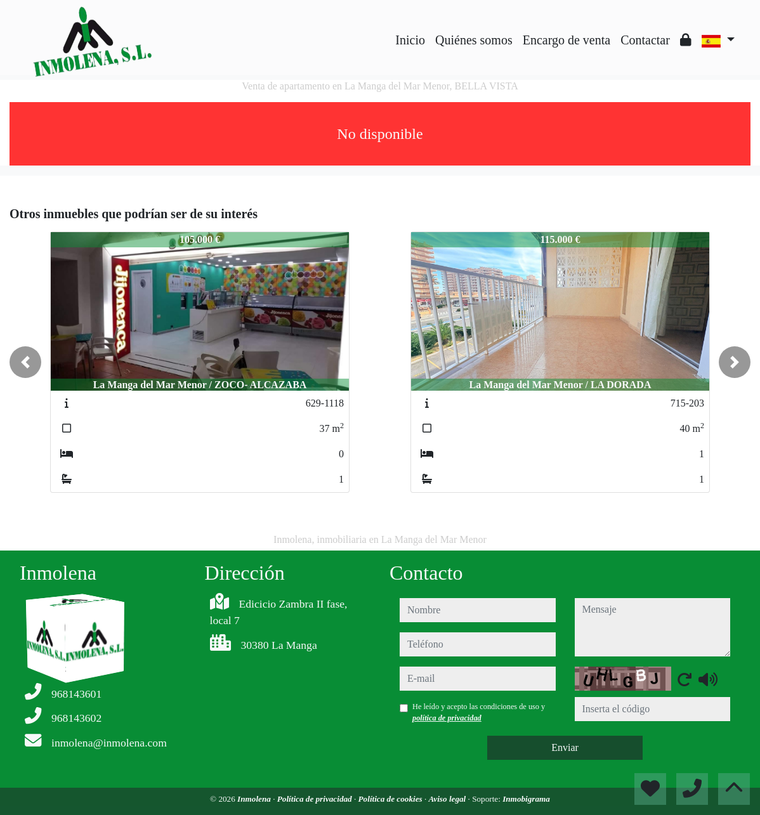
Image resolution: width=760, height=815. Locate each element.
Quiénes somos (474, 40)
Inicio (410, 40)
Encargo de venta (566, 40)
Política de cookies (391, 799)
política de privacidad (447, 718)
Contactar (645, 40)
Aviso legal (448, 799)
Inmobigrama (526, 799)
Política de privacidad (315, 799)
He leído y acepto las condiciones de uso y (478, 712)
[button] (25, 362)
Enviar (565, 747)
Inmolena (255, 799)
